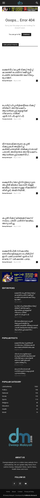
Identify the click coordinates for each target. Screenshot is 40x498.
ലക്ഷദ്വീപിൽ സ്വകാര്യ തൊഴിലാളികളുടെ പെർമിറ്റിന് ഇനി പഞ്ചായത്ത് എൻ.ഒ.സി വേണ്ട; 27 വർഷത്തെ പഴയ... (17, 255)
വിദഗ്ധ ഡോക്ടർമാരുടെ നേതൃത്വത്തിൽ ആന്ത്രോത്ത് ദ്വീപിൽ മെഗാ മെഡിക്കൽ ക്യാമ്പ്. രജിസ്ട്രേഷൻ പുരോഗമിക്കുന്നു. (25, 358)
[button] (3, 3)
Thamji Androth (7, 119)
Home (8, 492)
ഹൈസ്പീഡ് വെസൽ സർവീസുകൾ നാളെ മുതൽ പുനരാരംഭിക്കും (24, 371)
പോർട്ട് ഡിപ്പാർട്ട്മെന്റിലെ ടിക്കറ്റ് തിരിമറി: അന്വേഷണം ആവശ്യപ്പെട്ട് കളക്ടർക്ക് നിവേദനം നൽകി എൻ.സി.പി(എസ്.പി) (18, 110)
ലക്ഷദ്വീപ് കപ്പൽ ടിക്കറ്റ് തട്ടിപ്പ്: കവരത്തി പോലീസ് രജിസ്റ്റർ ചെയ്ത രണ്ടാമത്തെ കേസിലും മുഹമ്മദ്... (18, 73)
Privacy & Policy (29, 492)
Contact (20, 492)
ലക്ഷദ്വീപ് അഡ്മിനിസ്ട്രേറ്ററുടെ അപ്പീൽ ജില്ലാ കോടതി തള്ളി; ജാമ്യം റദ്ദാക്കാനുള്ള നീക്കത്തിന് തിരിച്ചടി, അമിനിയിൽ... (19, 186)
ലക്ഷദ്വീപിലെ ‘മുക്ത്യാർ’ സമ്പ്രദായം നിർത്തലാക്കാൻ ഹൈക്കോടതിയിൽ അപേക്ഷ (25, 345)
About (14, 492)
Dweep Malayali (7, 80)
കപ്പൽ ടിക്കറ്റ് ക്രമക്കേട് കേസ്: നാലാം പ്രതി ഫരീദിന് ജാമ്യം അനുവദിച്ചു (17, 221)
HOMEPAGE (26, 34)
